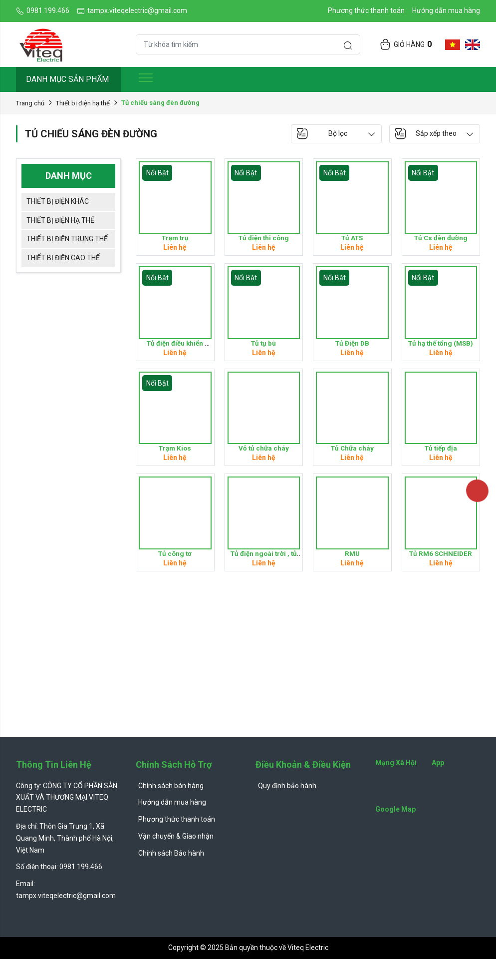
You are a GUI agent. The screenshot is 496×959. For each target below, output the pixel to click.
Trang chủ (30, 103)
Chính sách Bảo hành (171, 853)
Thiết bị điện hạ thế (83, 103)
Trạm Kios (175, 448)
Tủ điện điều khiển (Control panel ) (176, 347)
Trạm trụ (175, 238)
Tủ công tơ (175, 553)
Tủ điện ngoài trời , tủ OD (264, 557)
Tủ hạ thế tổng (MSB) (440, 343)
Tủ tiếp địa (440, 448)
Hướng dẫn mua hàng (446, 10)
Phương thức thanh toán (366, 10)
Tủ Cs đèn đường (441, 238)
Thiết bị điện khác (57, 201)
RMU (352, 553)
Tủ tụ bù (263, 343)
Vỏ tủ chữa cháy (263, 448)
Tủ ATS (352, 238)
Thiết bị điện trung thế (67, 239)
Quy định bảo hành (287, 786)
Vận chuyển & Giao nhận (176, 836)
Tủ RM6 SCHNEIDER (441, 553)
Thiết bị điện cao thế (63, 258)
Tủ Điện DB (352, 343)
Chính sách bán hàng (171, 786)
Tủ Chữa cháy (352, 448)
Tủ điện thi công (263, 238)
